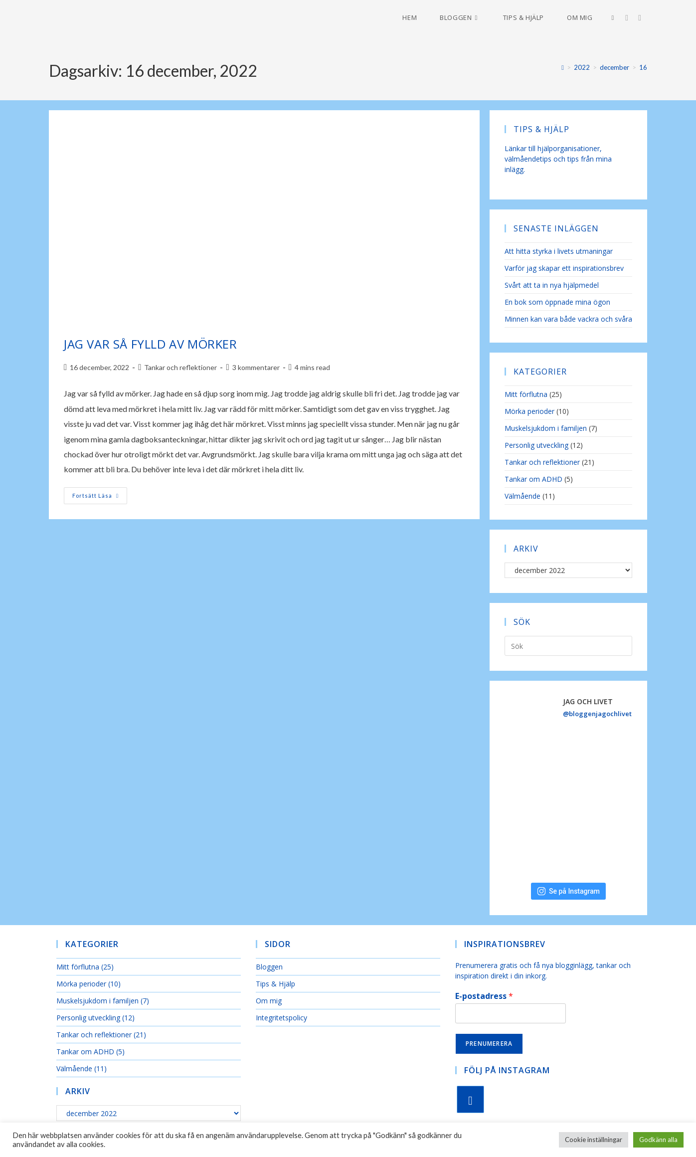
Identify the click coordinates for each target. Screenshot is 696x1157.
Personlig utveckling (536, 445)
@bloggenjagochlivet (597, 713)
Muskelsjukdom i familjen (546, 428)
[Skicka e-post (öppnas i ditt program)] (644, 17)
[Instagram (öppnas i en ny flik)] (631, 17)
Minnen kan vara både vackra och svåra (568, 319)
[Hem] (562, 67)
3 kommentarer (256, 367)
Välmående (522, 496)
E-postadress (484, 996)
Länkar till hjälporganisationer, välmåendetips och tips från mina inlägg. (558, 159)
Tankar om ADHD (533, 479)
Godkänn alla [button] (658, 1140)
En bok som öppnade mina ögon (557, 302)
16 (643, 67)
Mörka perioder (529, 411)
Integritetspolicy (281, 1017)
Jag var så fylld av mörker (150, 344)
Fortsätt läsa (99, 497)
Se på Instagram (568, 891)
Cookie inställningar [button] (593, 1140)
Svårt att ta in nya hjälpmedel (552, 285)
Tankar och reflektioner (180, 367)
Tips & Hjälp (275, 983)
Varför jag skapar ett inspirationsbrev (564, 268)
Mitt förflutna (526, 394)
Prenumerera (489, 1043)
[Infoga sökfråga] (568, 646)
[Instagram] (470, 1099)
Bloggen (269, 966)
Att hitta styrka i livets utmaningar (559, 251)
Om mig (269, 1000)
